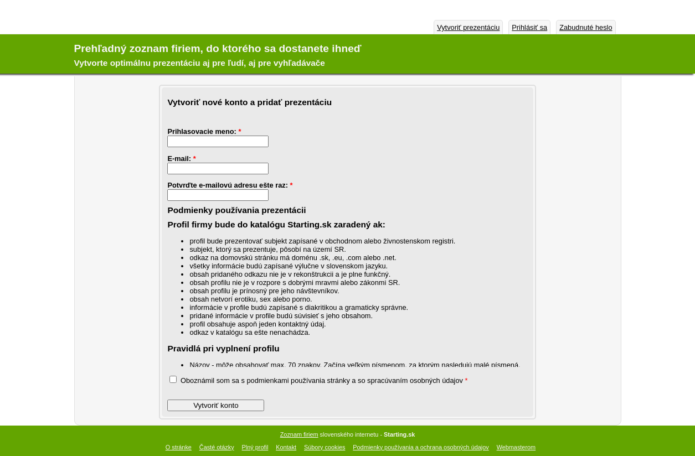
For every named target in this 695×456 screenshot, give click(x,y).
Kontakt (286, 447)
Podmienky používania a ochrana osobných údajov (420, 447)
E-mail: (181, 158)
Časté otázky (216, 447)
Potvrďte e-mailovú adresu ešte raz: (229, 185)
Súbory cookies (324, 447)
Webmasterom (516, 447)
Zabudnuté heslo (585, 27)
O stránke (179, 447)
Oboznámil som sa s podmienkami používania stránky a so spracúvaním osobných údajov (318, 380)
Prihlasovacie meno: (204, 131)
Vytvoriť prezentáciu (468, 27)
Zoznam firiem (299, 434)
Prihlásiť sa (529, 27)
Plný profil (255, 447)
